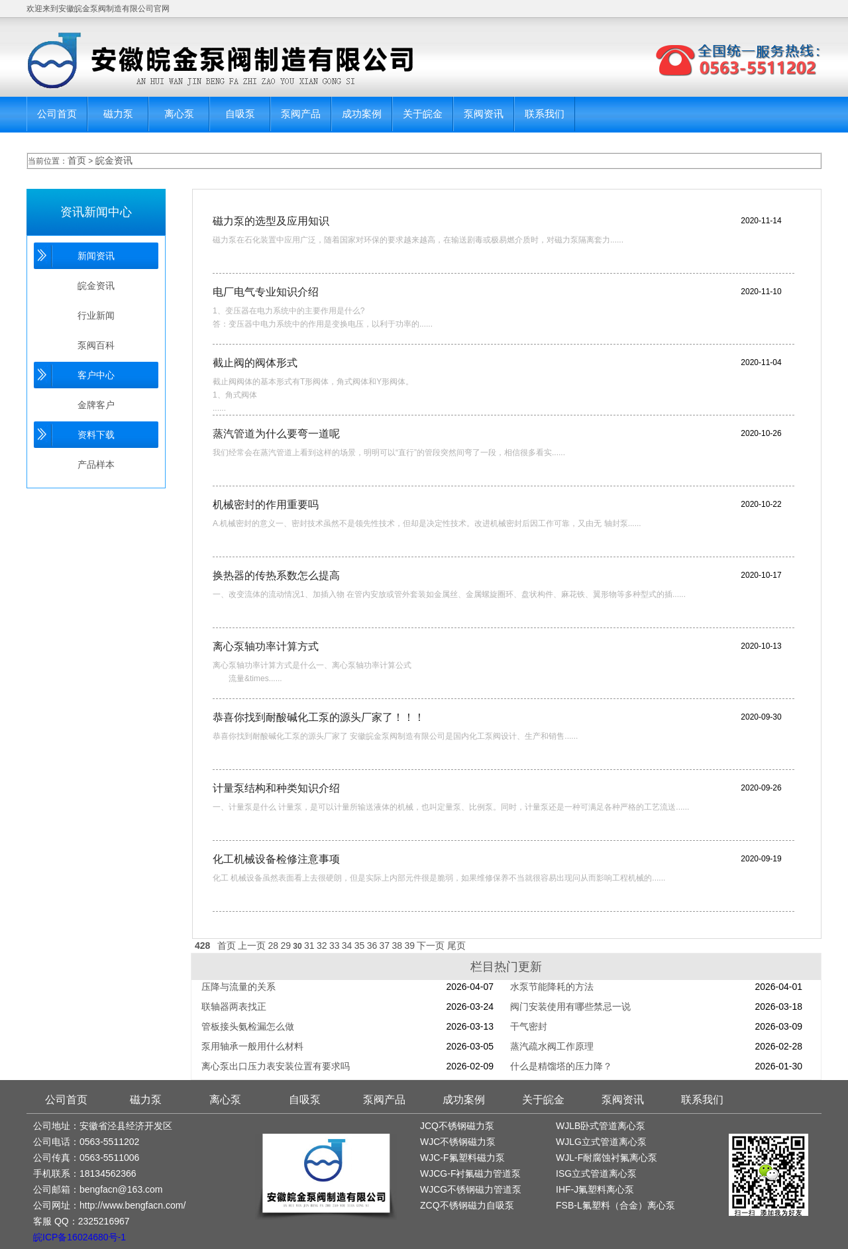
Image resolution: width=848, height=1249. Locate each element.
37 (385, 945)
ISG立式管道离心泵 (596, 1173)
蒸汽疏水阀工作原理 (552, 1046)
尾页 (456, 945)
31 (309, 945)
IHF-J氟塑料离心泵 (595, 1189)
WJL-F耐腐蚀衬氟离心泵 (606, 1157)
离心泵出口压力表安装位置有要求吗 (275, 1066)
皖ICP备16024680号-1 (79, 1237)
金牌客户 (96, 405)
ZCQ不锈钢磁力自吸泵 (467, 1205)
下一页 (431, 945)
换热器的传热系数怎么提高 (276, 575)
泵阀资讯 (484, 113)
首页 (77, 160)
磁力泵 (118, 113)
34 (347, 945)
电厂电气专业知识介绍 (266, 292)
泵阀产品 (301, 113)
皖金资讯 (113, 160)
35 (359, 945)
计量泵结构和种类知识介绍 (276, 788)
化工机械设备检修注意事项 (276, 859)
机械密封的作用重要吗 (266, 504)
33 (334, 945)
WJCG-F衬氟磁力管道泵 (470, 1173)
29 (285, 945)
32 (322, 945)
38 (397, 945)
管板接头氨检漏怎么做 (247, 1026)
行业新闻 (96, 315)
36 (372, 945)
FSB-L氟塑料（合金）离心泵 (615, 1205)
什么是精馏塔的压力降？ (561, 1066)
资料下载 (96, 434)
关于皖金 (423, 113)
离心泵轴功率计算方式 (266, 646)
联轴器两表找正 (233, 1006)
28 (273, 945)
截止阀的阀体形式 (255, 362)
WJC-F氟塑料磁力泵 (462, 1157)
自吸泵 (240, 113)
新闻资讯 (96, 255)
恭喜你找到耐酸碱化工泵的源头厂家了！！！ (319, 717)
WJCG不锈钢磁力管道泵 (470, 1189)
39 (409, 945)
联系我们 (544, 113)
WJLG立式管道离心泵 (601, 1141)
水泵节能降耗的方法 (552, 986)
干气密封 (528, 1026)
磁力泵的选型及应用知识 (271, 221)
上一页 (252, 945)
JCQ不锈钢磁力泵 (457, 1125)
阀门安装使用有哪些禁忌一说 (570, 1006)
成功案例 (362, 113)
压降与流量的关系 (238, 986)
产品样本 (96, 464)
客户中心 (96, 375)
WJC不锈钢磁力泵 (458, 1141)
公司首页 (57, 113)
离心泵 (179, 113)
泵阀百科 (96, 345)
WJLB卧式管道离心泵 (600, 1125)
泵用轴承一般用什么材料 (252, 1046)
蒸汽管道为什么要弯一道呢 (276, 433)
